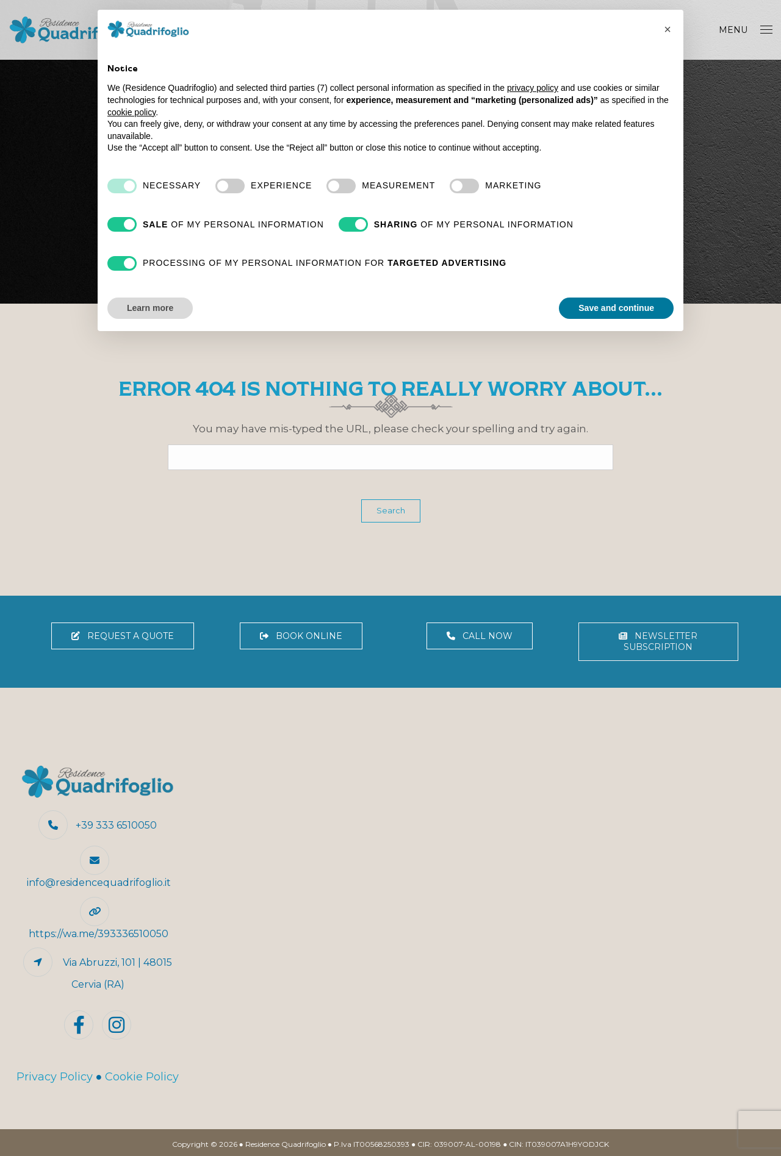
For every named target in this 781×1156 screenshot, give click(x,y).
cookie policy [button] (131, 112)
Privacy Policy (54, 1076)
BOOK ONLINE (301, 635)
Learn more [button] (150, 308)
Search (390, 510)
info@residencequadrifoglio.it (99, 882)
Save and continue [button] (616, 308)
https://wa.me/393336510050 (98, 934)
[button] (667, 29)
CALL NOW (480, 635)
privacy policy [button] (532, 88)
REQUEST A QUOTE (122, 635)
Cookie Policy (142, 1076)
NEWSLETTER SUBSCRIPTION (658, 641)
